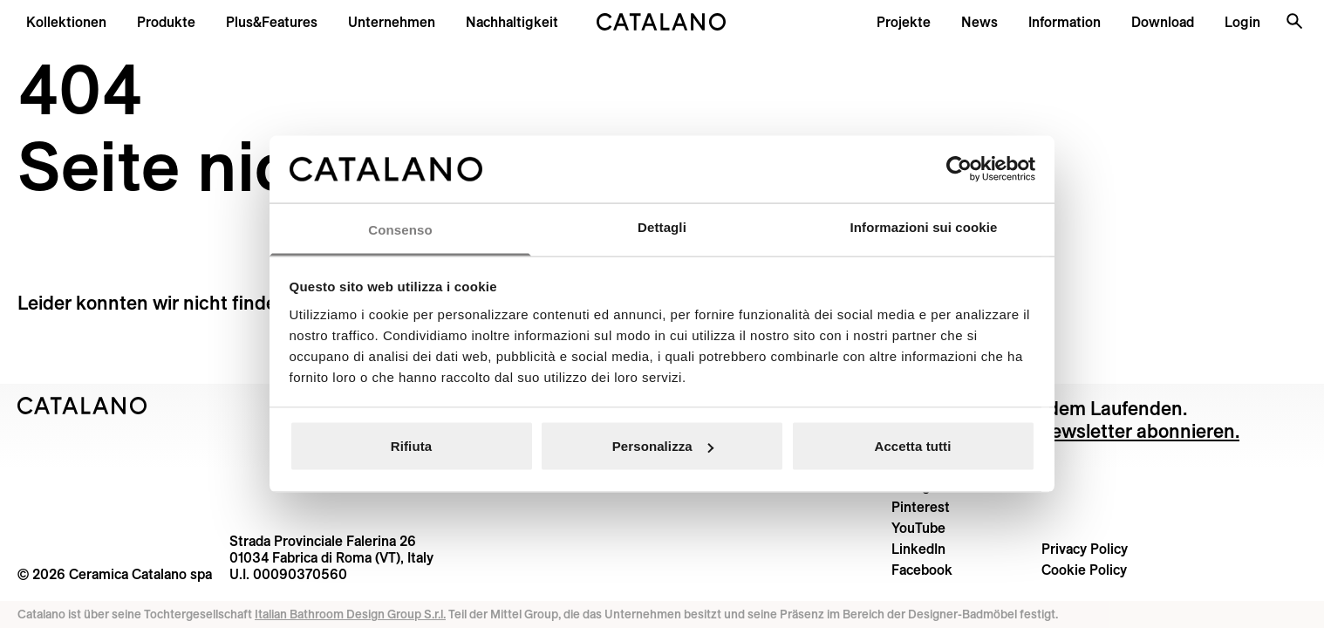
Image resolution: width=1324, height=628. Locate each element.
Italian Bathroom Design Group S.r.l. (350, 614)
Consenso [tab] (400, 229)
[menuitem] (272, 21)
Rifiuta (411, 446)
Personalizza (662, 446)
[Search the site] (1294, 21)
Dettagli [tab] (662, 226)
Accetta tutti (913, 446)
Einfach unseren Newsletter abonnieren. (1065, 431)
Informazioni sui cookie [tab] (924, 226)
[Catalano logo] (662, 22)
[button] (66, 21)
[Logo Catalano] (82, 405)
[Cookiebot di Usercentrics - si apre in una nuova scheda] (959, 169)
